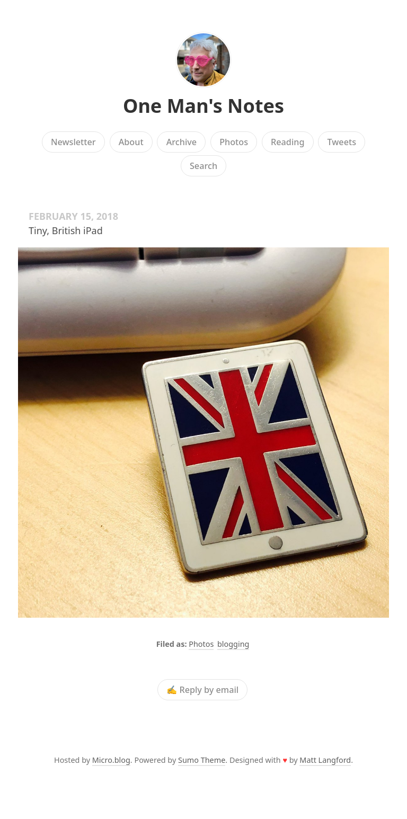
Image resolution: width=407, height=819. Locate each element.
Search (203, 166)
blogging (233, 644)
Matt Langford (325, 760)
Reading (287, 142)
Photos (233, 142)
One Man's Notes (203, 106)
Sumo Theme (201, 760)
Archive (181, 142)
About (131, 142)
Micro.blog (111, 760)
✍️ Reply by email (202, 690)
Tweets (342, 142)
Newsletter (73, 142)
